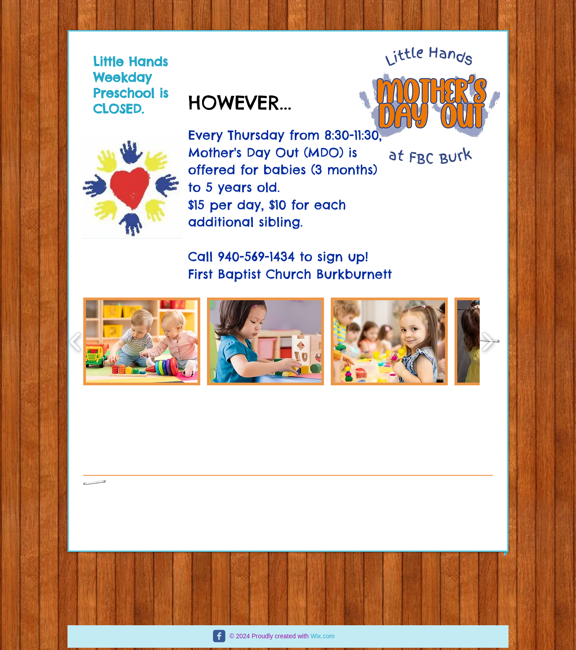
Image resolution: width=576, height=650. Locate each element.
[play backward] (75, 341)
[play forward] (487, 341)
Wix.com (322, 636)
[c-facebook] (219, 636)
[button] (141, 341)
